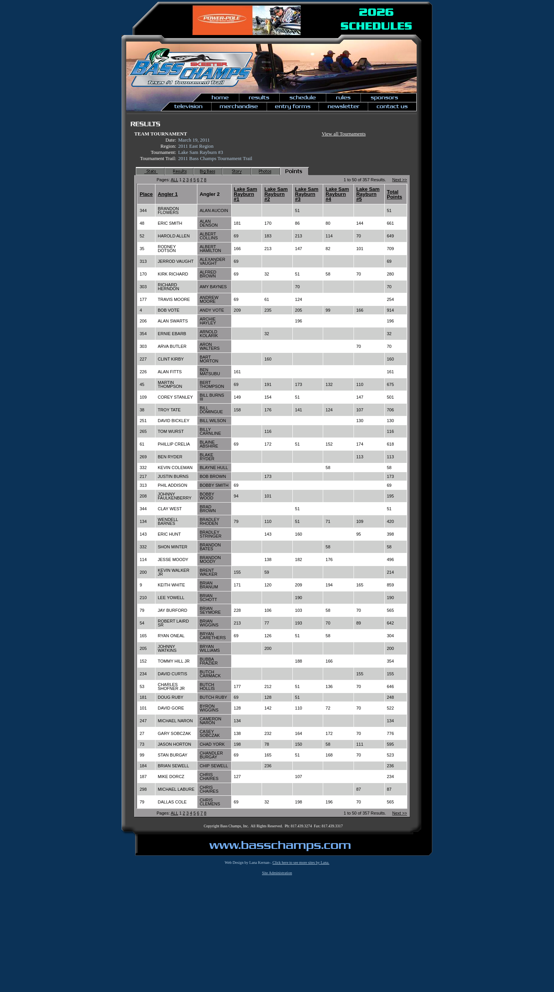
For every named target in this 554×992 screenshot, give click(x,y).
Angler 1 (168, 194)
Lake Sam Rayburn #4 (337, 194)
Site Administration (277, 873)
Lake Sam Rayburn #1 (245, 194)
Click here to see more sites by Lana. (300, 862)
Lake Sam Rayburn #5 (368, 194)
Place (146, 194)
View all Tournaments (343, 134)
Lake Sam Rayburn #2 (276, 194)
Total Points (394, 194)
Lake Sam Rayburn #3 (307, 194)
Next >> (399, 179)
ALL (174, 179)
